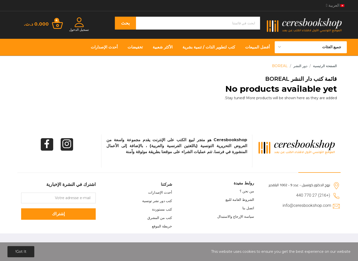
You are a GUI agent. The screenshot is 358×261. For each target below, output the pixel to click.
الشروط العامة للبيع (239, 199)
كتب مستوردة (162, 209)
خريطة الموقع (162, 226)
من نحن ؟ (247, 191)
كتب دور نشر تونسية (157, 201)
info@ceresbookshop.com (307, 205)
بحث (125, 23)
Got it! (20, 251)
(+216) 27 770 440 (313, 195)
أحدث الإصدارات (160, 192)
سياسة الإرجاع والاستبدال (235, 216)
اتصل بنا (248, 208)
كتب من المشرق (159, 218)
